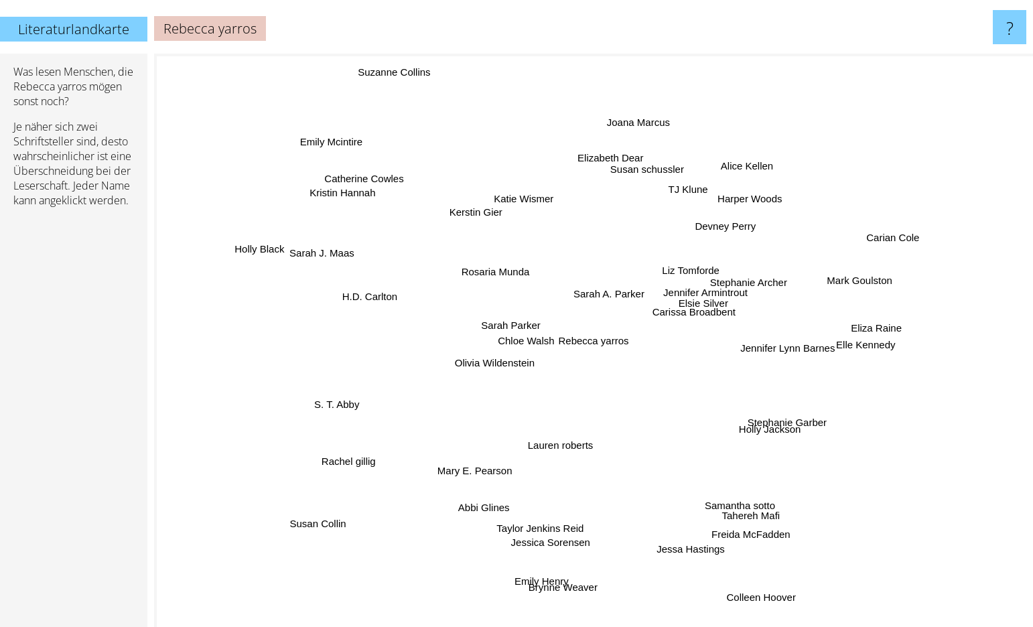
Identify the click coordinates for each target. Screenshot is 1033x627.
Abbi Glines (481, 496)
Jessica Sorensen (555, 527)
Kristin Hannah (364, 197)
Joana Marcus (626, 126)
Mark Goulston (835, 287)
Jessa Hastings (686, 557)
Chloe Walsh (505, 339)
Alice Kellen (740, 172)
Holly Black (252, 241)
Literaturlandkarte (73, 29)
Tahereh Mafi (770, 508)
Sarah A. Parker (619, 282)
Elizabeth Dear (591, 158)
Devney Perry (719, 220)
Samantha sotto (742, 499)
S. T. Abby (329, 411)
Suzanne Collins (406, 64)
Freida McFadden (753, 545)
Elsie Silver (711, 307)
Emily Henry (538, 598)
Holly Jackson (769, 434)
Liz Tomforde (692, 259)
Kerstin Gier (488, 226)
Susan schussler (634, 181)
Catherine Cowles (366, 186)
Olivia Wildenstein (495, 370)
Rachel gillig (347, 466)
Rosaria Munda (496, 267)
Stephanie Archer (747, 288)
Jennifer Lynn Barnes (777, 343)
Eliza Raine (866, 343)
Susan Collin (322, 521)
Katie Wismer (515, 206)
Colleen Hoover (777, 610)
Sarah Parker (496, 325)
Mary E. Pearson (469, 456)
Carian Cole (890, 239)
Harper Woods (754, 194)
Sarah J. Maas (299, 225)
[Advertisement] (74, 423)
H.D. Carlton (365, 284)
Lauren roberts (550, 460)
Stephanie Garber (819, 424)
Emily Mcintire (324, 149)
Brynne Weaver (561, 578)
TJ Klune (687, 198)
